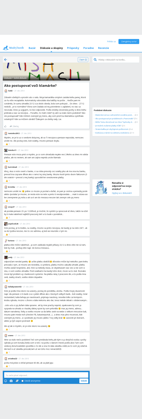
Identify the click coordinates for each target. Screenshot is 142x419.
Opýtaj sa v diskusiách (122, 193)
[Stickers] (17, 380)
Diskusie (8, 77)
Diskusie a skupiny (51, 48)
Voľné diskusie (20, 77)
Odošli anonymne (31, 381)
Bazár (32, 48)
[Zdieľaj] (14, 126)
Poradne (88, 48)
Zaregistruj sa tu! (128, 41)
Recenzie (103, 48)
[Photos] (11, 380)
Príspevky (73, 48)
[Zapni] (83, 59)
